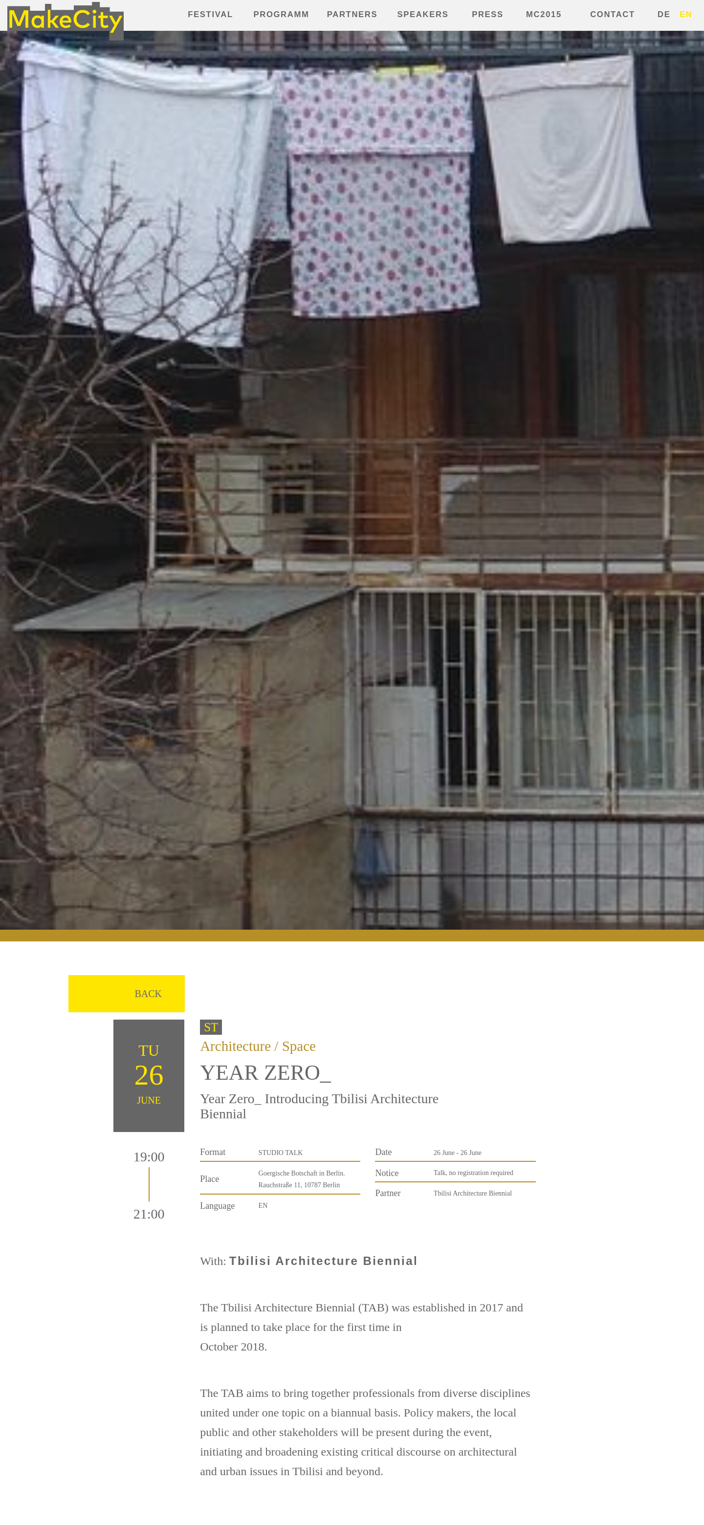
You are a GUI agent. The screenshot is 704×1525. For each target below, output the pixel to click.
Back (148, 993)
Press (488, 14)
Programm (281, 14)
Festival (210, 14)
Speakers (423, 14)
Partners (352, 14)
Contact (612, 14)
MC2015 (544, 14)
